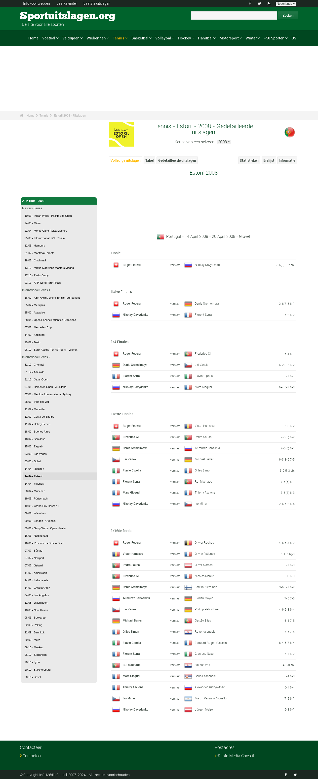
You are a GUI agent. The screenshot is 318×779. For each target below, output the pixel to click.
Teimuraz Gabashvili (208, 448)
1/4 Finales (119, 341)
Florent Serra (203, 314)
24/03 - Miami (33, 223)
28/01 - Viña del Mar (37, 401)
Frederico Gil (203, 353)
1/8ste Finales (122, 413)
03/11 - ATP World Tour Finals (43, 282)
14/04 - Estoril (33, 476)
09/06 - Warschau (35, 513)
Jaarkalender (67, 3)
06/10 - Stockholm (36, 654)
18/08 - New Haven (36, 610)
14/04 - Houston (34, 468)
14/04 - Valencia (34, 483)
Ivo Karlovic (202, 665)
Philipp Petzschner (207, 609)
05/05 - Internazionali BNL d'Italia (45, 238)
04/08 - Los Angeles (37, 595)
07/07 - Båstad (33, 550)
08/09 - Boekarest (35, 617)
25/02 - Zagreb (33, 446)
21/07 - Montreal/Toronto (39, 252)
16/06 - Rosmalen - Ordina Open (44, 543)
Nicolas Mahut (204, 576)
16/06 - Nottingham (36, 535)
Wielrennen (96, 37)
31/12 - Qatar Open (36, 379)
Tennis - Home (32, 190)
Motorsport (229, 37)
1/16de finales (122, 530)
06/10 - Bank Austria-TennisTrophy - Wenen (51, 349)
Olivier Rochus (204, 542)
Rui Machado (203, 481)
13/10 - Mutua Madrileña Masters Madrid (49, 267)
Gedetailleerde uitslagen (177, 160)
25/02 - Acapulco (35, 312)
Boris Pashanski (205, 676)
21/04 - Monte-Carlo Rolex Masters (46, 230)
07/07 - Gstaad (34, 565)
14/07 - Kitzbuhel (35, 334)
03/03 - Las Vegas (36, 453)
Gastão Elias (203, 620)
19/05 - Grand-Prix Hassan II (42, 505)
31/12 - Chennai (34, 364)
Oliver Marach (204, 565)
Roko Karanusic (205, 631)
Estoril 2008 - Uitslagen (70, 115)
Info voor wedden (36, 3)
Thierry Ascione (205, 492)
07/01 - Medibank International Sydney (48, 394)
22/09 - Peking (33, 624)
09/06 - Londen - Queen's (40, 520)
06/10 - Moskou (34, 647)
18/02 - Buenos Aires (37, 431)
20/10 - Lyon (32, 662)
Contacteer (32, 755)
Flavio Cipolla (204, 376)
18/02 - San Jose (35, 438)
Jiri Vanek (201, 365)
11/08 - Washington (36, 602)
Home (33, 37)
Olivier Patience (205, 554)
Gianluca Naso (204, 653)
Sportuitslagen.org (38, 16)
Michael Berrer (204, 459)
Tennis (118, 37)
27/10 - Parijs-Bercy (37, 275)
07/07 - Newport (34, 558)
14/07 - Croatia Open (37, 587)
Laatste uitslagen (96, 3)
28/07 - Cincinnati (35, 260)
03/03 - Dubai (33, 461)
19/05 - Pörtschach (36, 498)
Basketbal (139, 37)
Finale (115, 252)
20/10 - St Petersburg (38, 669)
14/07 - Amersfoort (36, 572)
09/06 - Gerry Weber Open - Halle (45, 528)
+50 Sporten (274, 37)
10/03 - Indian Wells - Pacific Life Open (48, 215)
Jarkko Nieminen (206, 587)
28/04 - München (35, 491)
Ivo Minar (201, 503)
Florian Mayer (204, 598)
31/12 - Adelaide (34, 372)
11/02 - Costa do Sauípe (39, 416)
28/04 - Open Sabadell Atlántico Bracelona (50, 319)
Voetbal (48, 37)
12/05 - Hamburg (35, 245)
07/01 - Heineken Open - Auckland (45, 386)
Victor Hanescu (205, 426)
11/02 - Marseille (35, 409)
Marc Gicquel (203, 387)
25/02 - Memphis (35, 305)
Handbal (205, 37)
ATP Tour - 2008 (59, 201)
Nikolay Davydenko (207, 265)
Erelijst (268, 160)
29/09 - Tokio (32, 342)
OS (293, 37)
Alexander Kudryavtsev (210, 687)
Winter (251, 37)
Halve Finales (121, 291)
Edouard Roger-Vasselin (211, 643)
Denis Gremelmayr (207, 303)
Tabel (149, 160)
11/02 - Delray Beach (37, 424)
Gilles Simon (203, 470)
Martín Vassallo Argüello (211, 698)
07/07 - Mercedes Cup (38, 327)
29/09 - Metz (32, 639)
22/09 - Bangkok (34, 632)
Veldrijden (71, 37)
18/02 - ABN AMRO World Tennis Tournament (52, 297)
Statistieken (249, 160)
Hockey (184, 37)
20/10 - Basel (33, 677)
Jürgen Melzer (204, 709)
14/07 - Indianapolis (36, 580)
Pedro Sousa (203, 437)
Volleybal (163, 37)
